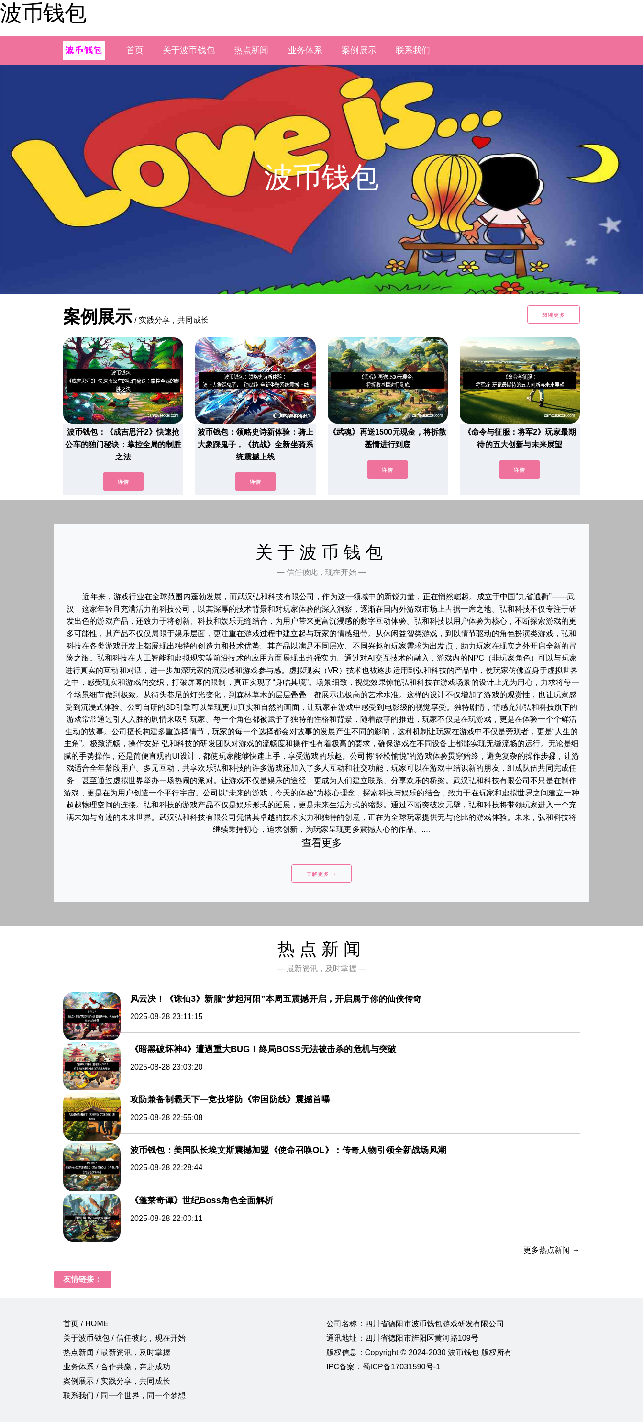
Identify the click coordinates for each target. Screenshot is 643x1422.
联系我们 (413, 50)
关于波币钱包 (189, 50)
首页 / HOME (86, 1324)
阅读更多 (553, 315)
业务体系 (305, 50)
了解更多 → (321, 874)
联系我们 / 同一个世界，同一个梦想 (124, 1395)
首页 (135, 50)
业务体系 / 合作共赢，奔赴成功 (116, 1367)
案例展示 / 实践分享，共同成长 (116, 1381)
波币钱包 (43, 12)
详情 (123, 482)
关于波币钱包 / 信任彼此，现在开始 (124, 1338)
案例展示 (359, 50)
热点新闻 (251, 50)
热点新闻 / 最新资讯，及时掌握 (116, 1352)
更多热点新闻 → (551, 1250)
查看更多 (321, 843)
